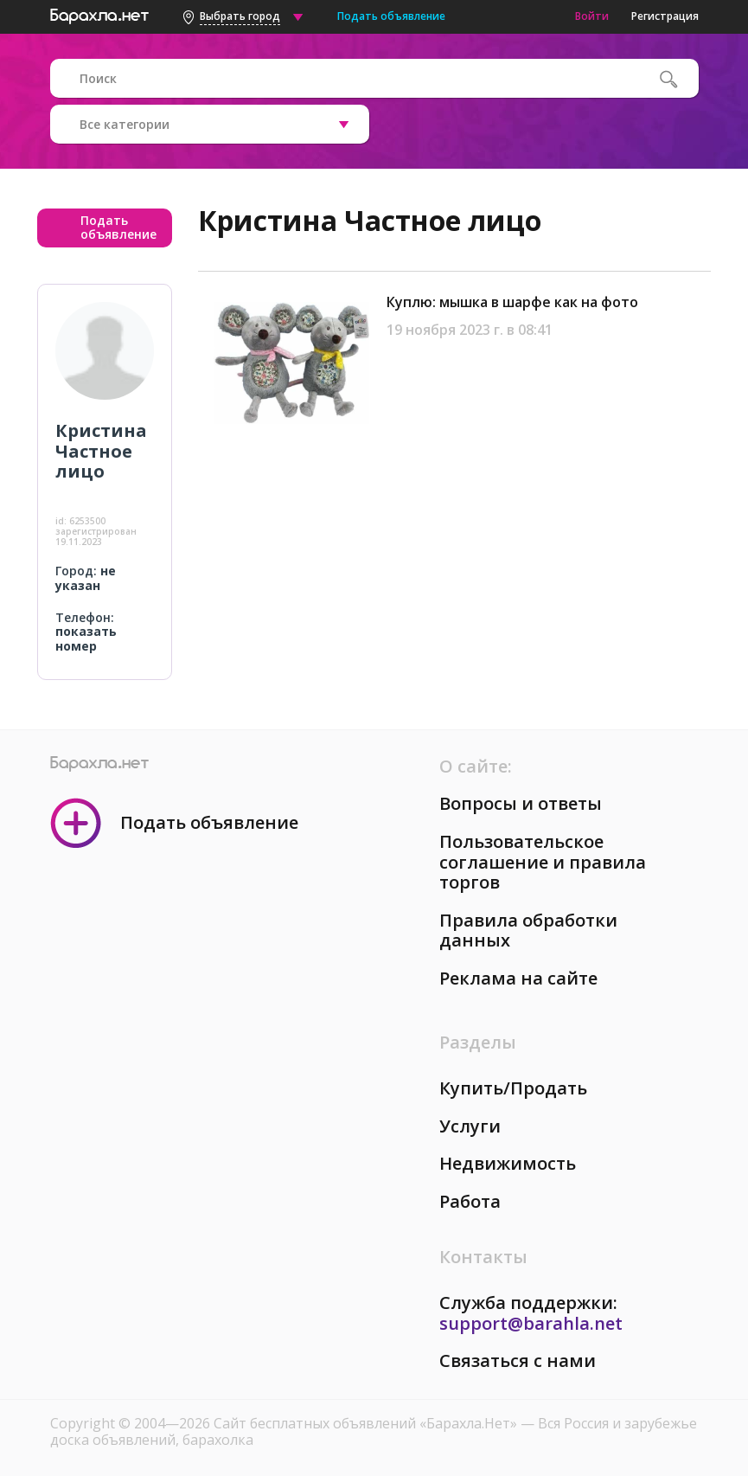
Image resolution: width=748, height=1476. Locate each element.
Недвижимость (507, 1163)
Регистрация (665, 16)
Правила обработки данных (528, 930)
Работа (470, 1201)
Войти (592, 16)
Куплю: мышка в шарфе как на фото (512, 301)
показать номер (86, 638)
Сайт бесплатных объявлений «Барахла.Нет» (367, 1423)
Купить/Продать (513, 1088)
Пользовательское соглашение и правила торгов (542, 862)
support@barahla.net (531, 1323)
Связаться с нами (517, 1360)
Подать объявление (391, 16)
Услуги (470, 1126)
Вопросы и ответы (520, 803)
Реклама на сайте (518, 978)
